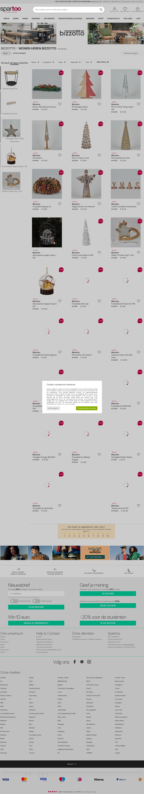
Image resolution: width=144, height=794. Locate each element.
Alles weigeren (53, 408)
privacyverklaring (66, 404)
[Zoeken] (101, 10)
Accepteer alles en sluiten (87, 408)
